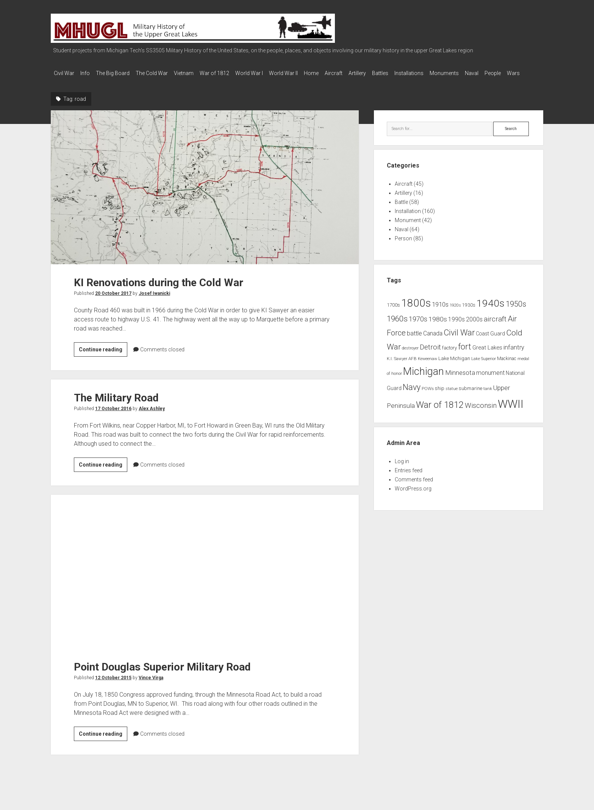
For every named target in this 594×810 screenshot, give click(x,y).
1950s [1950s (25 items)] (516, 311)
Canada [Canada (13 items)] (432, 341)
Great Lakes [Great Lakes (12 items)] (487, 355)
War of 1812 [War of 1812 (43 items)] (440, 412)
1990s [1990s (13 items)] (456, 327)
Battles (422, 73)
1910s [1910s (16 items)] (440, 312)
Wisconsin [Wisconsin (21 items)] (481, 413)
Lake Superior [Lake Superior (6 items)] (483, 366)
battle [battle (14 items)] (414, 341)
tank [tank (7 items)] (487, 396)
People (62, 83)
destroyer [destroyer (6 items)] (410, 355)
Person (403, 246)
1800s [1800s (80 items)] (416, 310)
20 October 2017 (113, 301)
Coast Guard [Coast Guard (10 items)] (490, 341)
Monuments (493, 73)
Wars (86, 83)
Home (341, 73)
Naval (524, 73)
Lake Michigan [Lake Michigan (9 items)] (454, 366)
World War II (309, 73)
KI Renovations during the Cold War (205, 195)
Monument (408, 228)
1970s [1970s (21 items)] (418, 327)
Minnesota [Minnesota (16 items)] (460, 380)
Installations (454, 73)
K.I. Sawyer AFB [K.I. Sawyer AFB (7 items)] (402, 366)
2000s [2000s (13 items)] (474, 327)
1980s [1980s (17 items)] (437, 327)
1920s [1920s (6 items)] (455, 312)
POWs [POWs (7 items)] (428, 396)
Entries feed (408, 478)
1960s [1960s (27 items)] (397, 326)
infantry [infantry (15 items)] (513, 355)
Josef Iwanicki (154, 301)
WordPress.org (413, 496)
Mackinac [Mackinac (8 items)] (506, 366)
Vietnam (199, 73)
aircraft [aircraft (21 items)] (495, 327)
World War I (272, 73)
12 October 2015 (113, 685)
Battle (401, 210)
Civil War (64, 73)
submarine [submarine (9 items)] (470, 396)
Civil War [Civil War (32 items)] (459, 340)
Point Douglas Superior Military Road (205, 579)
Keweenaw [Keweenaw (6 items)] (427, 366)
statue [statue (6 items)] (452, 396)
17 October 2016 (113, 416)
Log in (402, 469)
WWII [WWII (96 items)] (511, 411)
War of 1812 (233, 73)
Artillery (395, 73)
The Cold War (163, 73)
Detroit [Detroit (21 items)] (430, 355)
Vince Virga (151, 685)
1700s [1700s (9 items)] (393, 312)
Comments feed (414, 487)
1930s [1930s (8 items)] (468, 312)
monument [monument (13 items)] (490, 380)
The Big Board (120, 73)
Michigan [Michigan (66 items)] (423, 379)
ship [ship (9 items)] (439, 396)
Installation (408, 219)
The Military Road (116, 405)
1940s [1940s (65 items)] (491, 310)
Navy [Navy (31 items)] (411, 395)
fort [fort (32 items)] (464, 354)
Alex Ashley (152, 416)
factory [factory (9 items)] (449, 355)
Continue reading (103, 358)
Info (89, 73)
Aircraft (368, 73)
